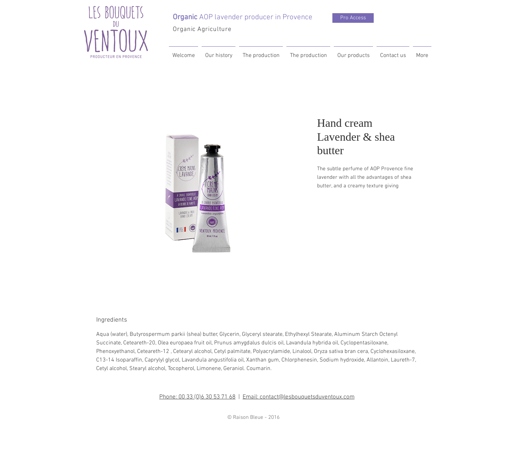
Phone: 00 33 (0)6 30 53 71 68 (197, 397)
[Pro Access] (353, 18)
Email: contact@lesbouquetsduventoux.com (298, 397)
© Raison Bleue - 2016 (253, 417)
